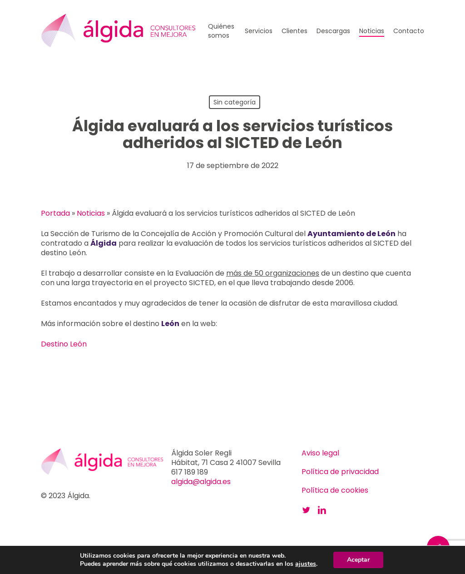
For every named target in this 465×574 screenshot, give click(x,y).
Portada (55, 213)
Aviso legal (320, 453)
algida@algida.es (201, 481)
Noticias (91, 213)
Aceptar (358, 559)
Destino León (64, 344)
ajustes (305, 564)
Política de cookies (335, 490)
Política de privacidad (340, 471)
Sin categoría (234, 102)
